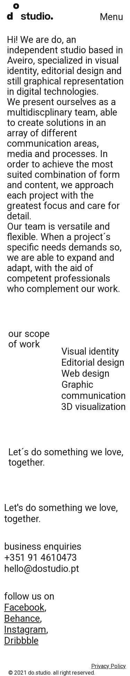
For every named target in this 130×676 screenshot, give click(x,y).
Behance (22, 618)
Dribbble (21, 640)
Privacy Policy (108, 666)
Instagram (25, 629)
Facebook (24, 607)
